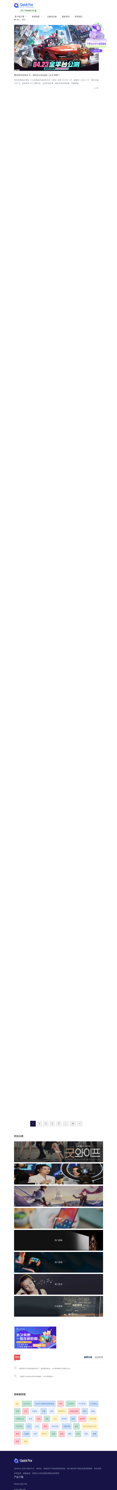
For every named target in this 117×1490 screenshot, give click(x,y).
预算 (25, 1441)
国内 (84, 1411)
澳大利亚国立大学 (89, 1426)
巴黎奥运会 (20, 1419)
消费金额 (66, 1426)
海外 (45, 1426)
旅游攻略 (93, 1419)
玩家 (35, 1434)
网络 (69, 1434)
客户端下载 (19, 16)
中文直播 (82, 1404)
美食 (78, 1434)
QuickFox (26, 1404)
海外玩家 (55, 1426)
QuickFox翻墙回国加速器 (44, 1404)
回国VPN (61, 1411)
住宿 (25, 1411)
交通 (17, 1411)
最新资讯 (66, 16)
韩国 (17, 1441)
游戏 (76, 1426)
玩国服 (26, 1434)
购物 (94, 1434)
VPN (60, 1404)
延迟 (30, 1419)
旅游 (73, 1419)
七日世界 (70, 1404)
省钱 (61, 1434)
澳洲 (17, 1434)
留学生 (44, 1434)
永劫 (37, 1426)
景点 (29, 1426)
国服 (93, 1411)
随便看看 (99, 1357)
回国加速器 (74, 1411)
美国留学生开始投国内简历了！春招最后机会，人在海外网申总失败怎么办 (44, 1368)
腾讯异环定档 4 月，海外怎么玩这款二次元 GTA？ (37, 75)
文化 (55, 1419)
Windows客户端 (20, 1484)
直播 (53, 1434)
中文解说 (93, 1404)
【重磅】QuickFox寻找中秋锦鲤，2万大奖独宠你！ (36, 1376)
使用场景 (36, 16)
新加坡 (64, 1419)
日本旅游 (19, 1426)
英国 (86, 1434)
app (17, 1404)
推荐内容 (88, 1357)
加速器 (34, 1411)
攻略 (47, 1419)
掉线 (38, 1419)
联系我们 (79, 16)
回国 (51, 1411)
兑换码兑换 (52, 16)
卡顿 (43, 1411)
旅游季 (82, 1419)
